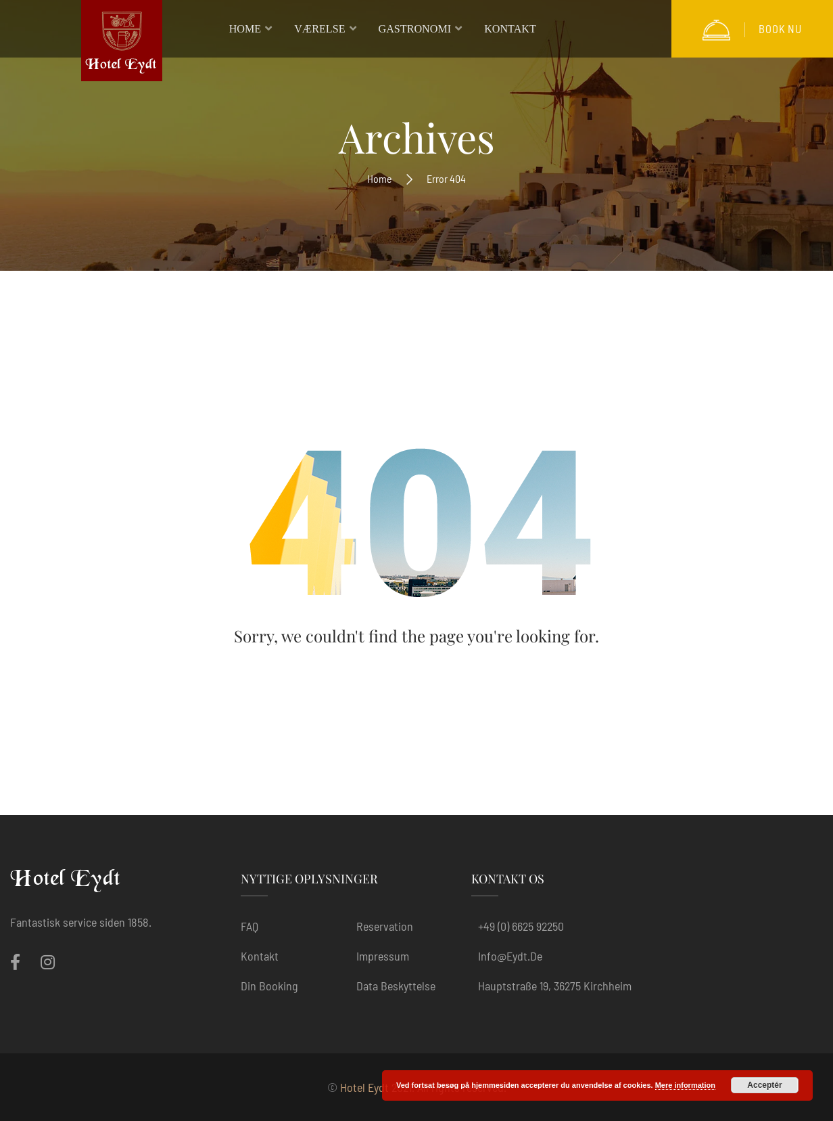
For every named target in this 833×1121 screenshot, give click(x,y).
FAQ (249, 926)
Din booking (269, 985)
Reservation (384, 926)
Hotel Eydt (364, 1087)
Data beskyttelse (395, 985)
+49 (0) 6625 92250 (521, 926)
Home (379, 178)
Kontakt (260, 955)
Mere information (685, 1085)
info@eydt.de (510, 955)
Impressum (382, 955)
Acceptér (764, 1085)
